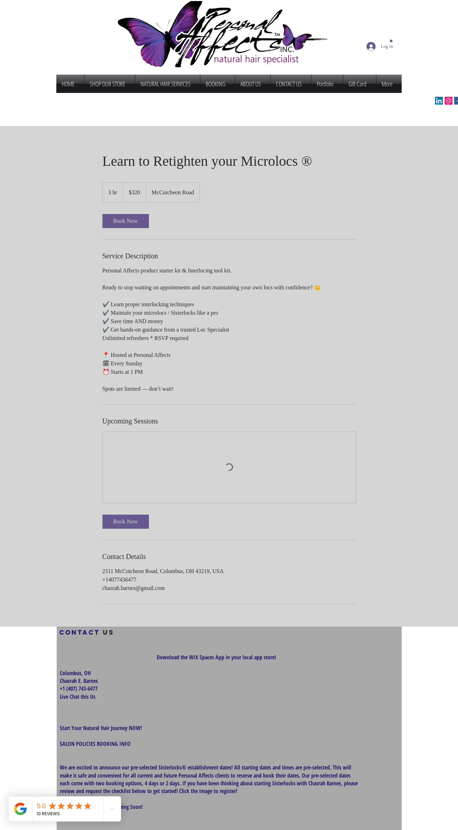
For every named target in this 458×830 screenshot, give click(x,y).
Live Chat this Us (78, 696)
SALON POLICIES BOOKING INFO (95, 744)
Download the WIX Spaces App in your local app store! (216, 657)
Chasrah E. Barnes (79, 681)
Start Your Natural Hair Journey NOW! (101, 728)
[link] (125, 221)
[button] (391, 40)
